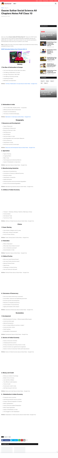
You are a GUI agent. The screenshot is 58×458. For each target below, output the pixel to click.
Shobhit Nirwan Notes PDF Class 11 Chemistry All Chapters (52, 51)
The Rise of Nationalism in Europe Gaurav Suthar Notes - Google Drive (21, 83)
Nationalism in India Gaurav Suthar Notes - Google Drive (18, 116)
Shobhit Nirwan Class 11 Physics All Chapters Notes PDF (52, 71)
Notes (10, 436)
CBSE (14, 3)
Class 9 (52, 81)
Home (2, 7)
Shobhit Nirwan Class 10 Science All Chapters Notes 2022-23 (52, 44)
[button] (56, 4)
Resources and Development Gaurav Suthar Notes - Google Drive (20, 147)
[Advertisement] (19, 27)
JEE (41, 83)
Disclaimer (51, 0)
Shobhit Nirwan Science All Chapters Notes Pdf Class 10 (51, 65)
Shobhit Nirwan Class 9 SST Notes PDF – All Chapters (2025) (52, 58)
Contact (40, 0)
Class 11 (46, 83)
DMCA (55, 0)
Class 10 (6, 7)
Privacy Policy (45, 0)
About (37, 0)
